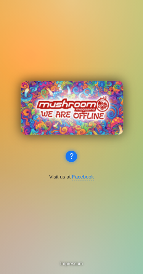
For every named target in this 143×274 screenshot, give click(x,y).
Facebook (83, 177)
